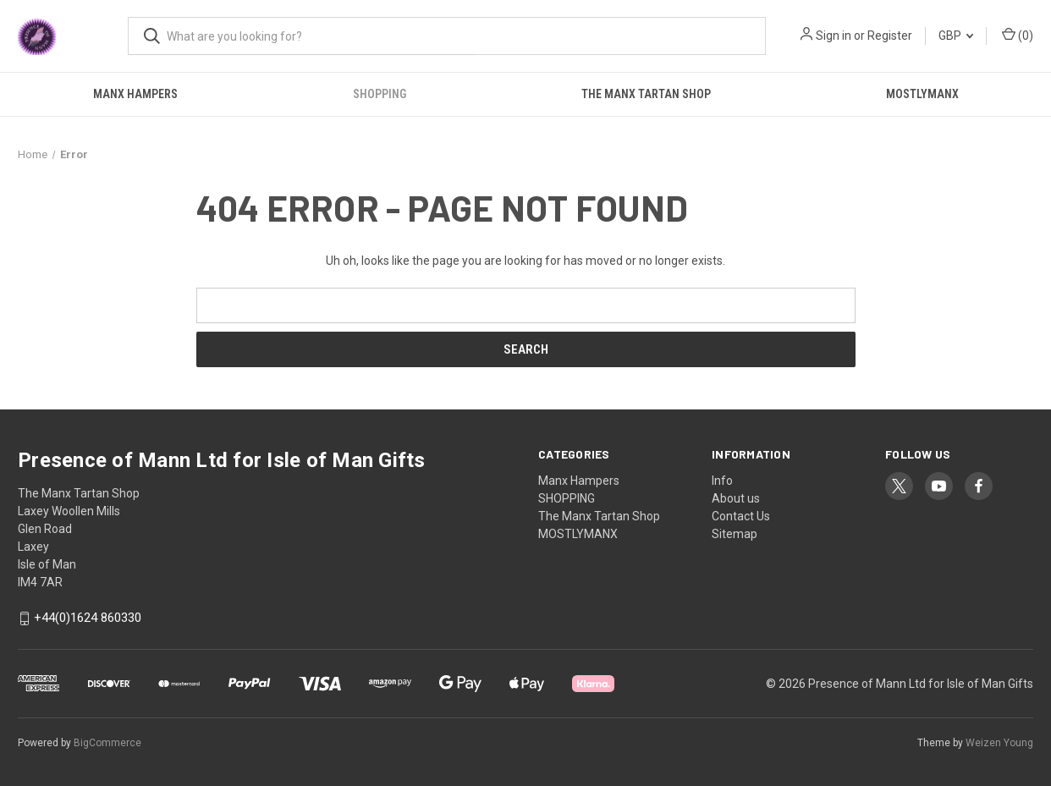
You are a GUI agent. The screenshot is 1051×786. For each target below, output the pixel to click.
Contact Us (741, 516)
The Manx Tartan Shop (646, 94)
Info (722, 480)
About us (736, 498)
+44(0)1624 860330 (87, 618)
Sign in (833, 35)
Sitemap (734, 534)
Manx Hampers (135, 94)
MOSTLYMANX (922, 94)
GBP (955, 35)
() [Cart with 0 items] (1017, 34)
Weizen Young (999, 743)
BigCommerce (107, 743)
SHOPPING (379, 94)
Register (889, 35)
